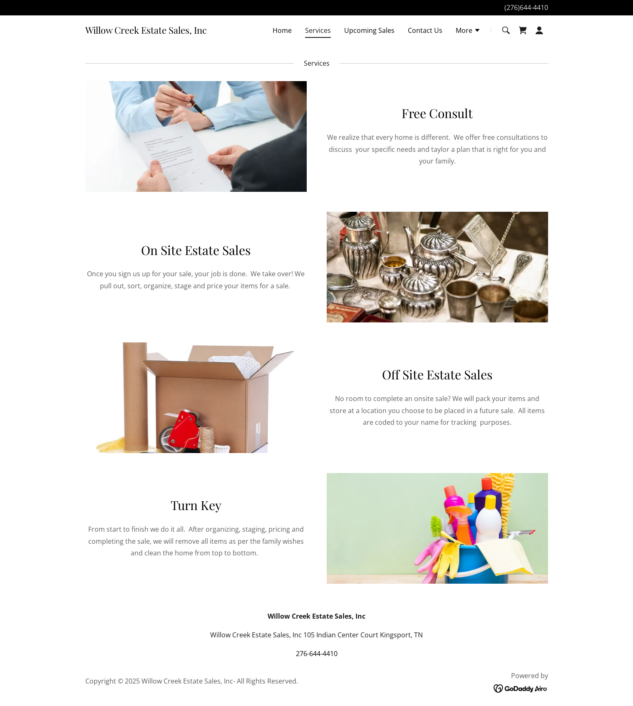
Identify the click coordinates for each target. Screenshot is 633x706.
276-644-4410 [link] (317, 653)
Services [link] (318, 30)
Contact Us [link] (425, 30)
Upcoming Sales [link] (369, 30)
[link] (146, 31)
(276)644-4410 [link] (526, 7)
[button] (468, 31)
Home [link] (282, 30)
